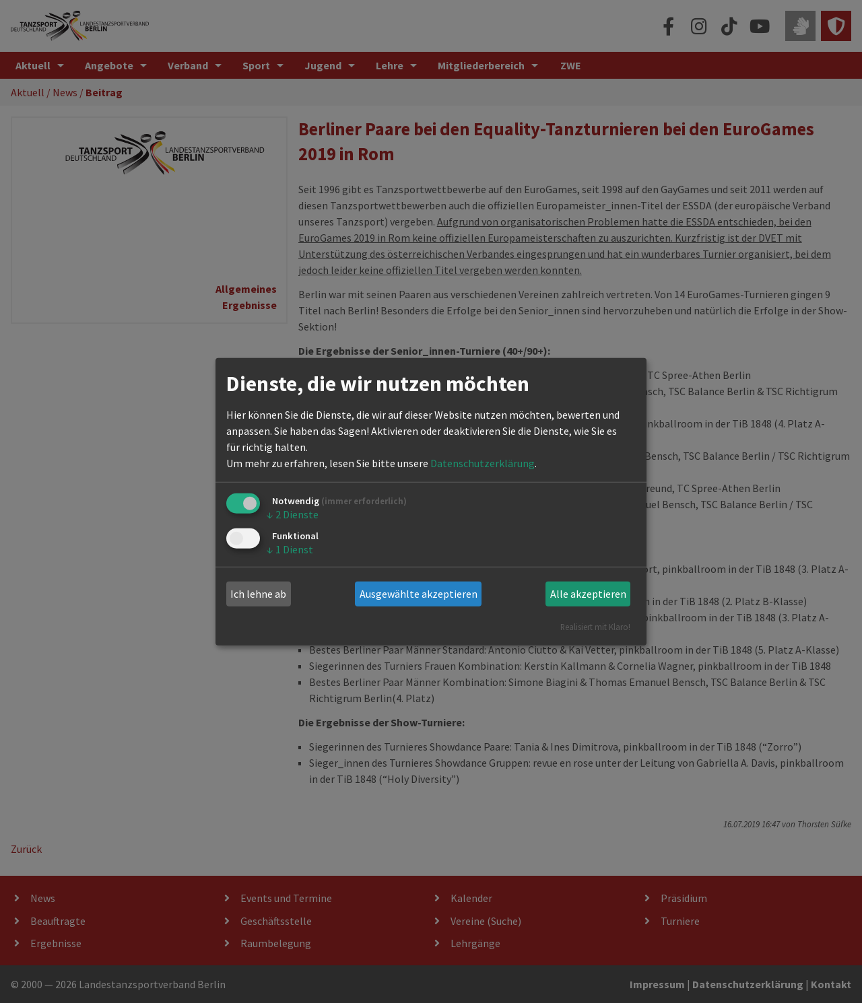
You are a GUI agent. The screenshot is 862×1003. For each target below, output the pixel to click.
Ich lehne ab (258, 593)
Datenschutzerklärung (482, 463)
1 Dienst (290, 549)
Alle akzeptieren (588, 593)
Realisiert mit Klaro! (595, 626)
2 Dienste (293, 514)
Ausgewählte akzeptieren (418, 593)
